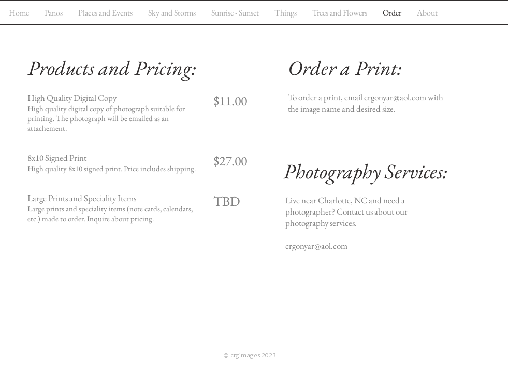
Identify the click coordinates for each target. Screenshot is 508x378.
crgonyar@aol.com (395, 97)
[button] (105, 13)
